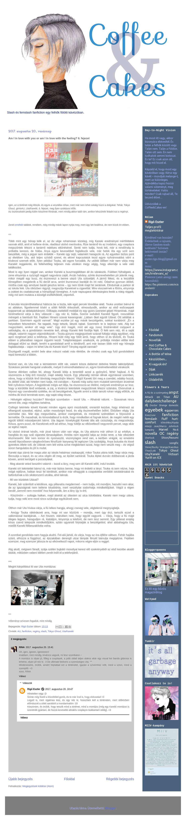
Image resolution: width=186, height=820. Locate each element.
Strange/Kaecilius (169, 447)
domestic (173, 405)
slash (44, 631)
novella (151, 433)
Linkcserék (156, 374)
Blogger (110, 808)
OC (162, 433)
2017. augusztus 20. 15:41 (39, 647)
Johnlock (173, 426)
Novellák (155, 340)
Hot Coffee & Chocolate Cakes (160, 347)
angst (173, 392)
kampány (149, 429)
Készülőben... (158, 359)
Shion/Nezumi (169, 437)
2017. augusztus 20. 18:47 (59, 689)
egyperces (171, 410)
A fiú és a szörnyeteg (156, 392)
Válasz (22, 676)
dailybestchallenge (160, 401)
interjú (148, 426)
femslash (151, 418)
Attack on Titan (157, 396)
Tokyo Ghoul (54, 631)
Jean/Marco (160, 426)
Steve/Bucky (152, 447)
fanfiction (27, 631)
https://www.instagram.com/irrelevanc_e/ (161, 271)
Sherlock (149, 437)
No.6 (175, 429)
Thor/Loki (150, 450)
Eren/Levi (150, 415)
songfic (173, 442)
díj (146, 405)
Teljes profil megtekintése (154, 228)
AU (19, 631)
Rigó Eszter (33, 689)
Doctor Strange (158, 405)
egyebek (154, 409)
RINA (22, 647)
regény (36, 631)
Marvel (163, 429)
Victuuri (173, 454)
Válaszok (27, 683)
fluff (165, 418)
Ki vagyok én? (158, 364)
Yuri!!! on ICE (153, 457)
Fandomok (156, 335)
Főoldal (69, 779)
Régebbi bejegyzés (120, 779)
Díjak (152, 369)
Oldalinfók (156, 379)
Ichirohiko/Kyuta (169, 422)
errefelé (19, 224)
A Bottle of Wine (160, 354)
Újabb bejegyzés (20, 779)
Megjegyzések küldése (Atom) (38, 786)
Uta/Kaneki (68, 631)
